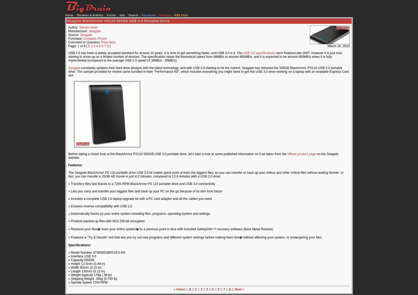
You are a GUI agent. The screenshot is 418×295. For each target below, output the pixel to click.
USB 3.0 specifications (259, 53)
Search (133, 15)
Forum (111, 15)
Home (69, 15)
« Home (179, 289)
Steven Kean (88, 27)
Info (122, 15)
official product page (301, 154)
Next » (239, 289)
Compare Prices (94, 39)
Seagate (95, 31)
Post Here (108, 42)
